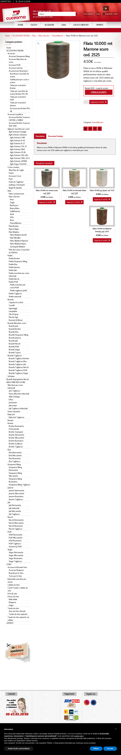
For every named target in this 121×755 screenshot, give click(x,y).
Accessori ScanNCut (15, 114)
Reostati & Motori (16, 320)
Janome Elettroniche (16, 490)
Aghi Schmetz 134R (17, 137)
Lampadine (13, 311)
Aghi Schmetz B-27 (17, 143)
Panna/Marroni (57, 35)
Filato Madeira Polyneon (19, 241)
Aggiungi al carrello (97, 102)
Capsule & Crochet (16, 302)
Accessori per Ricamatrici (18, 71)
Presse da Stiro (13, 596)
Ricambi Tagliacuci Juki (17, 364)
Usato (8, 47)
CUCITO (34, 25)
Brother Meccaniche (16, 438)
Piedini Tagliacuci (15, 293)
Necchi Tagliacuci (15, 529)
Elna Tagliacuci (14, 461)
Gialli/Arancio (15, 211)
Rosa (12, 199)
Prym (11, 179)
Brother (10, 423)
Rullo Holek (13, 599)
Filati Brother (14, 226)
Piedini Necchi (14, 279)
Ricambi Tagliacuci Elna (18, 361)
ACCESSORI (49, 25)
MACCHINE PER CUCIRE (15, 382)
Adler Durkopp (14, 396)
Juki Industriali (14, 508)
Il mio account (88, 14)
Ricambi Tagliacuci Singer (18, 373)
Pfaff (10, 532)
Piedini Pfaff (13, 282)
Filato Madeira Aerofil (18, 235)
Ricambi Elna (13, 332)
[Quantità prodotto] (86, 102)
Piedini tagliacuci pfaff (18, 290)
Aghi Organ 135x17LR (18, 164)
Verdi (12, 214)
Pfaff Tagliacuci (15, 543)
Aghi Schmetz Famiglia (17, 132)
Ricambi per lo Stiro (16, 573)
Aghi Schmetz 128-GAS (19, 155)
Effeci (11, 399)
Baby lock (11, 414)
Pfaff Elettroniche (15, 535)
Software (11, 376)
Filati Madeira (14, 232)
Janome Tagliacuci (16, 499)
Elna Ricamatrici (15, 458)
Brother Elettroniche (16, 435)
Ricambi (11, 299)
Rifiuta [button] (96, 748)
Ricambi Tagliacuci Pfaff (18, 370)
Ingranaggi (13, 308)
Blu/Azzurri (14, 205)
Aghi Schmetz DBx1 (17, 149)
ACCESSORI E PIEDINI (21, 35)
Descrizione (40, 136)
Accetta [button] (110, 748)
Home (20, 25)
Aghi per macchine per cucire (19, 129)
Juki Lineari (13, 405)
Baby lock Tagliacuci (16, 417)
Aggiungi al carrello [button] (45, 202)
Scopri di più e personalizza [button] (18, 748)
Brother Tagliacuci (16, 446)
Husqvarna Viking (14, 464)
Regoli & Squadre (15, 188)
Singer (10, 549)
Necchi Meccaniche (16, 523)
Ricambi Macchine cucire (17, 323)
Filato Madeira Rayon (18, 243)
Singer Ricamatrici (15, 558)
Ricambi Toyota (15, 352)
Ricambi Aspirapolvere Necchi (17, 379)
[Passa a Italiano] (106, 8)
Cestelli (11, 305)
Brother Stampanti (16, 432)
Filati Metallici (15, 238)
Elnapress (12, 602)
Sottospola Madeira (17, 246)
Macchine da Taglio (16, 170)
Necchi (10, 517)
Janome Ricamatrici (16, 496)
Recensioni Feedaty (55, 136)
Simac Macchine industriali (19, 393)
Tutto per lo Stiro (15, 576)
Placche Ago (13, 317)
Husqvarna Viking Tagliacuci (19, 484)
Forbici (11, 173)
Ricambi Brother (15, 329)
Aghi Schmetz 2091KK (18, 161)
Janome (10, 487)
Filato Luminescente (16, 193)
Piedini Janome (14, 267)
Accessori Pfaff (14, 65)
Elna (9, 449)
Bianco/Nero (14, 208)
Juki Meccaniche (15, 511)
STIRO (8, 564)
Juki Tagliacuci (14, 514)
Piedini (10, 255)
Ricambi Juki (13, 341)
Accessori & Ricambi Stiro (17, 567)
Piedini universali (15, 296)
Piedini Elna (13, 264)
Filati (34, 35)
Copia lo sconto (98, 92)
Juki (9, 502)
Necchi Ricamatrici (16, 526)
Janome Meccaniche (16, 493)
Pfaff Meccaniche (15, 537)
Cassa (98, 14)
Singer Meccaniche (16, 555)
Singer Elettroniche (16, 552)
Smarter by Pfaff (15, 546)
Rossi (12, 220)
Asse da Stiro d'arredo (17, 611)
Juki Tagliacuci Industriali (18, 408)
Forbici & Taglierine (16, 182)
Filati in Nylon (14, 229)
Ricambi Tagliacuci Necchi (19, 367)
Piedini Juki (13, 270)
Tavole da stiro (13, 608)
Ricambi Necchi (14, 343)
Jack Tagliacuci (14, 391)
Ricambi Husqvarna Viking (18, 335)
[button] (39, 44)
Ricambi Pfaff (14, 346)
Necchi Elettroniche (16, 520)
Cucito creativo (13, 167)
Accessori (11, 53)
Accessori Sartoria (16, 68)
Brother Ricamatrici (16, 441)
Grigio (12, 202)
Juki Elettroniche (15, 505)
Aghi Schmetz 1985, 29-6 (20, 158)
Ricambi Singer (14, 349)
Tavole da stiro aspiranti (18, 614)
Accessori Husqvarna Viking (19, 56)
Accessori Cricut (15, 176)
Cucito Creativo (81, 25)
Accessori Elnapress (16, 570)
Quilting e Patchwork (17, 185)
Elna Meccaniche (15, 455)
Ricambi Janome (15, 338)
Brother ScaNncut (15, 443)
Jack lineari (13, 402)
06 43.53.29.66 (24, 1)
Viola (12, 217)
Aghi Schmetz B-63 (17, 140)
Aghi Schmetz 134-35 (18, 146)
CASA (63, 25)
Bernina (10, 420)
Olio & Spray (13, 314)
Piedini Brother (14, 258)
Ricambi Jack (13, 326)
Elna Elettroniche (15, 452)
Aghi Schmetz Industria (18, 134)
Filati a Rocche (43, 35)
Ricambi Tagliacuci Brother (19, 358)
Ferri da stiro (12, 593)
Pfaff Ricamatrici (15, 540)
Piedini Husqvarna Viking (18, 261)
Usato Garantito (14, 411)
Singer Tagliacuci (15, 561)
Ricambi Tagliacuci (15, 355)
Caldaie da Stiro (14, 585)
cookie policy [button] (78, 736)
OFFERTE (99, 25)
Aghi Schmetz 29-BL (18, 152)
